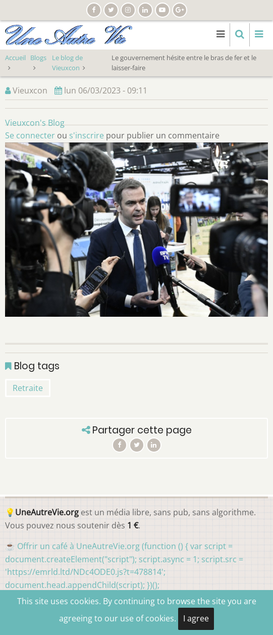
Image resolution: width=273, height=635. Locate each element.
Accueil (15, 57)
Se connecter (30, 135)
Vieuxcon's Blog (35, 122)
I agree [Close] (196, 618)
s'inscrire (86, 135)
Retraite (28, 388)
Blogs (38, 57)
